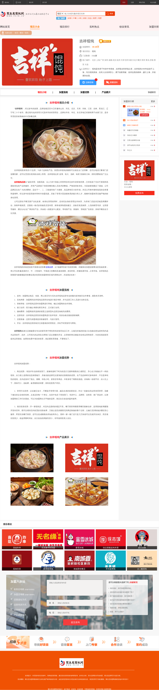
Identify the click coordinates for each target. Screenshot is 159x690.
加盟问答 (154, 26)
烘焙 (85, 18)
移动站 (5, 2)
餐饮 (21, 33)
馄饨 (26, 33)
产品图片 (106, 92)
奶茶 (70, 18)
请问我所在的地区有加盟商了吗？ (122, 592)
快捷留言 (152, 92)
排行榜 (44, 2)
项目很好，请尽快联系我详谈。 (121, 588)
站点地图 (153, 2)
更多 (153, 101)
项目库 (31, 2)
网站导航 (142, 2)
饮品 (90, 18)
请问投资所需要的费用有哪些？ (121, 604)
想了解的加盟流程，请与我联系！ (122, 596)
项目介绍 (42, 92)
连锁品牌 (49, 267)
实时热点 (94, 26)
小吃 (80, 18)
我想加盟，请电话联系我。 (119, 608)
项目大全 (35, 26)
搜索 (109, 13)
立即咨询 (144, 115)
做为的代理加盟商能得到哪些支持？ (122, 600)
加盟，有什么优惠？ (117, 612)
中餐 (75, 18)
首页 (18, 2)
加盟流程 (63, 92)
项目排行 (64, 26)
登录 (123, 2)
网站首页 (5, 26)
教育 (95, 18)
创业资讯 (124, 26)
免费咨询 (139, 193)
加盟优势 (84, 92)
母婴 (100, 18)
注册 (132, 2)
